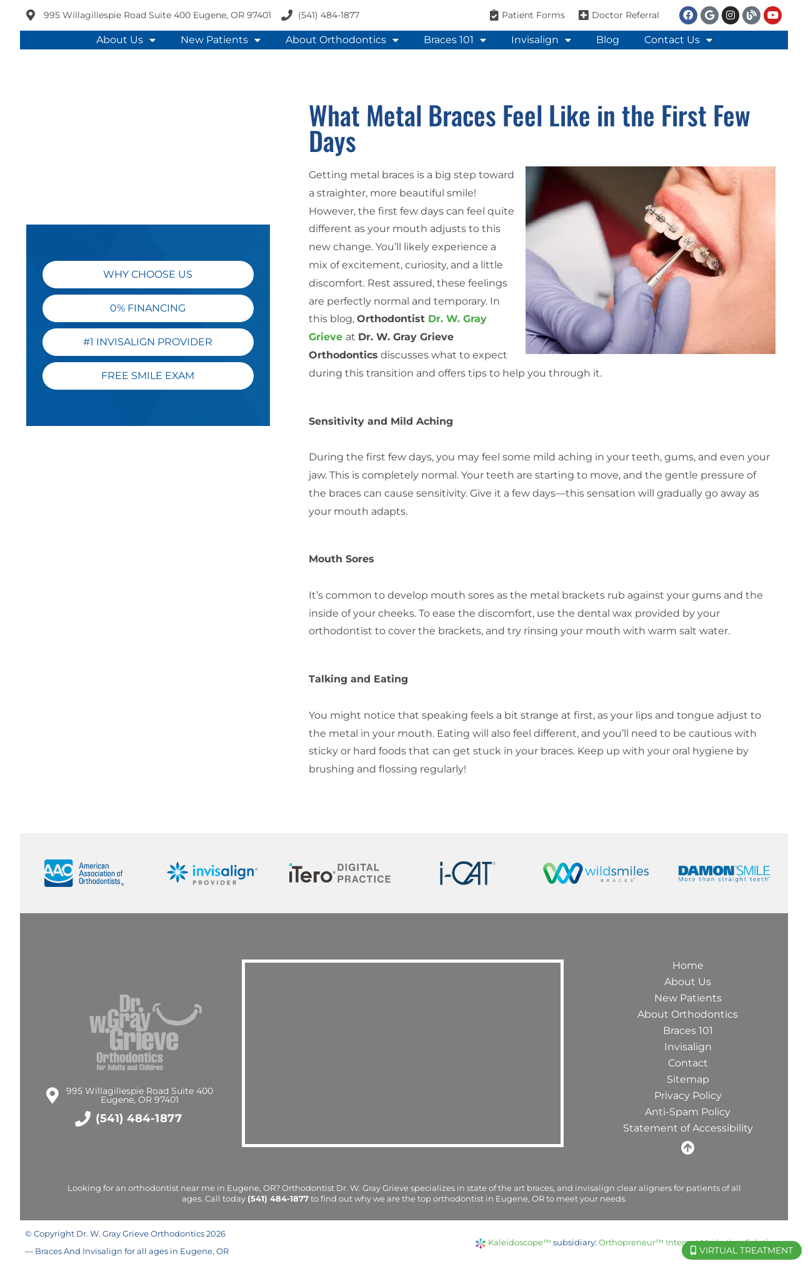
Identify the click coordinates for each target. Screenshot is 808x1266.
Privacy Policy (688, 1095)
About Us (126, 40)
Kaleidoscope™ (519, 1242)
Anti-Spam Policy (688, 1112)
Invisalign (541, 40)
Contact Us (678, 40)
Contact (688, 1063)
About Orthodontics (342, 40)
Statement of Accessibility (688, 1128)
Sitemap (688, 1079)
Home (688, 965)
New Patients (221, 40)
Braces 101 (455, 40)
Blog (607, 40)
